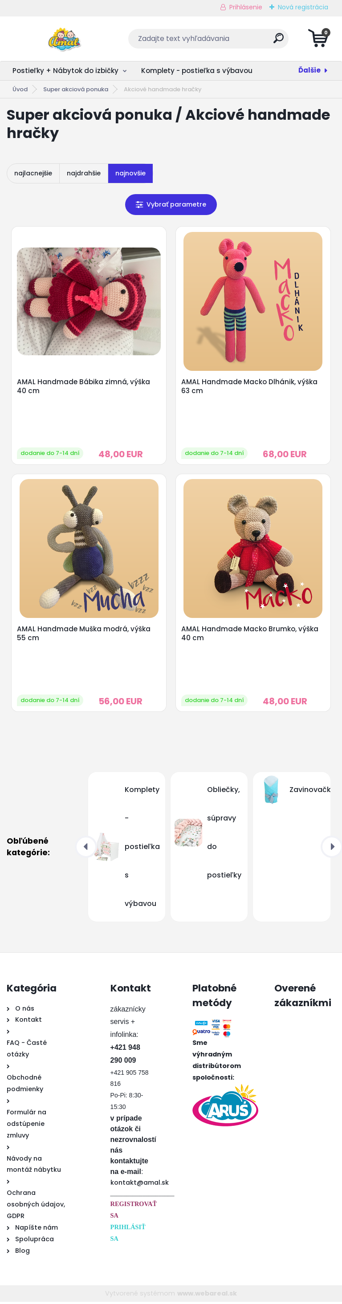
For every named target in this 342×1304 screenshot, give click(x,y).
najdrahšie (84, 173)
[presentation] (86, 849)
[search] (278, 41)
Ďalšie (309, 70)
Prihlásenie (245, 7)
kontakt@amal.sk (139, 1184)
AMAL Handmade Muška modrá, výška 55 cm (84, 635)
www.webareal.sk (207, 1295)
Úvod (20, 89)
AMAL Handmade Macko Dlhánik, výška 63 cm (250, 387)
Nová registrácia (303, 7)
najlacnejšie (33, 173)
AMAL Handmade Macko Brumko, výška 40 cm (250, 635)
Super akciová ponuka (75, 89)
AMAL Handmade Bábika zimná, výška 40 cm (84, 387)
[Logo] (61, 38)
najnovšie (130, 173)
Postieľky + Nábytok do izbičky (65, 70)
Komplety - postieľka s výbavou (196, 70)
